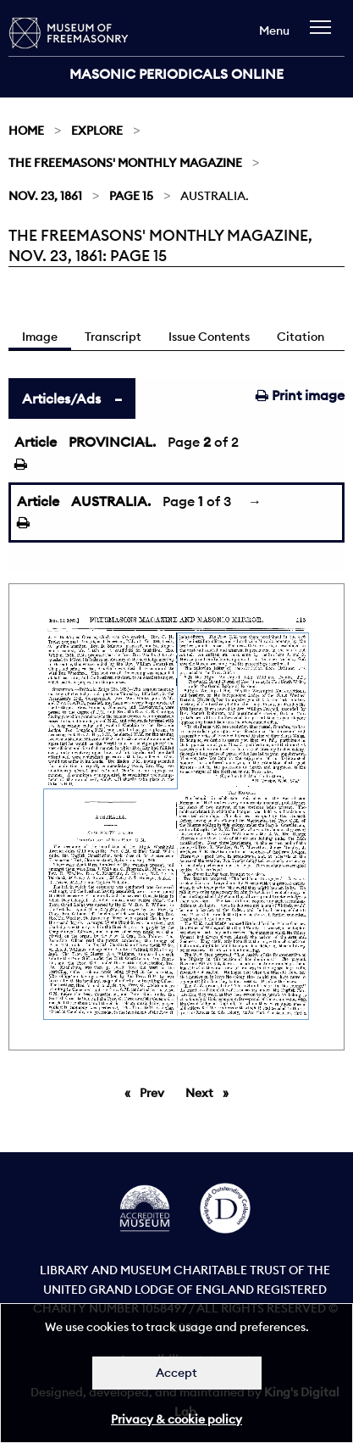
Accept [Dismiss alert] (176, 1372)
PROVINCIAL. (112, 441)
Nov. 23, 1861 (45, 195)
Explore (97, 130)
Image (40, 336)
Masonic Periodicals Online (176, 73)
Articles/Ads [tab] (61, 398)
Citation (300, 336)
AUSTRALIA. (111, 501)
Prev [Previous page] (155, 1092)
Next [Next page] (211, 1092)
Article (35, 441)
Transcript (113, 336)
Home (26, 130)
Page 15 (131, 195)
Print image (300, 395)
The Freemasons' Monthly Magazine (125, 162)
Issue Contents (209, 336)
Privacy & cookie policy (176, 1419)
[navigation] (324, 35)
